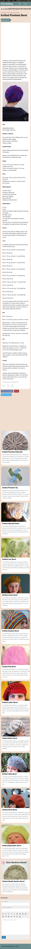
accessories (5, 382)
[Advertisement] (15, 41)
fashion (16, 382)
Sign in (19, 4)
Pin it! (16, 391)
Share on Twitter (6, 395)
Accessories (6, 20)
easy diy (11, 382)
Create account (25, 4)
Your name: (5, 901)
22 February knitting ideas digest (10, 13)
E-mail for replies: (7, 907)
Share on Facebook (7, 391)
